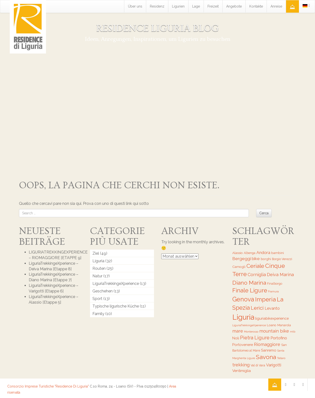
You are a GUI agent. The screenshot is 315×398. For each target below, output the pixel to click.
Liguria (98, 261)
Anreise (276, 6)
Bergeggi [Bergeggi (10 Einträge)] (241, 258)
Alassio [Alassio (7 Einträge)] (237, 253)
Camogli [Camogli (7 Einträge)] (238, 267)
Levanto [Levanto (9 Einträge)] (272, 308)
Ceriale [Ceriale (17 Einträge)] (255, 266)
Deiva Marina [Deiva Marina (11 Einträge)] (280, 274)
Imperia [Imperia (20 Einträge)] (265, 299)
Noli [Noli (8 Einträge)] (235, 338)
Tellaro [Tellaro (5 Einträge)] (281, 358)
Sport (97, 298)
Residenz (157, 6)
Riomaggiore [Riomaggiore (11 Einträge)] (267, 344)
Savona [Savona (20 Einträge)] (266, 357)
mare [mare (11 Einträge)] (237, 331)
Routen (99, 268)
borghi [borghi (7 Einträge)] (266, 259)
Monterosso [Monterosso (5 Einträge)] (251, 331)
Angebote (234, 6)
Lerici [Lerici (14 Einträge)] (257, 308)
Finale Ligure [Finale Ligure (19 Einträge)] (249, 290)
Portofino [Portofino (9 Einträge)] (278, 338)
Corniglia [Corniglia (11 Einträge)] (257, 274)
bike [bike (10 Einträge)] (256, 258)
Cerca (264, 213)
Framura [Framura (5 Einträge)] (273, 291)
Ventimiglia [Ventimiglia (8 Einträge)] (241, 371)
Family (98, 313)
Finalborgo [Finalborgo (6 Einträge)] (274, 283)
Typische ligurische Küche (115, 306)
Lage (196, 6)
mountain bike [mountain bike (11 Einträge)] (274, 331)
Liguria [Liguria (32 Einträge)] (243, 317)
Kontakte (256, 6)
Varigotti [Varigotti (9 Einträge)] (273, 365)
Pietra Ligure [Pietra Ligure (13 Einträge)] (255, 338)
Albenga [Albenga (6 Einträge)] (249, 253)
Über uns (135, 6)
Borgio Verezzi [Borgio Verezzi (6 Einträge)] (282, 259)
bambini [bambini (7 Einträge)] (277, 253)
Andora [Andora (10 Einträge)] (263, 252)
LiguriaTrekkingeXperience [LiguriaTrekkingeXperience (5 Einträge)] (249, 325)
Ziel (95, 253)
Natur (97, 276)
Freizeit (213, 6)
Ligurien (178, 6)
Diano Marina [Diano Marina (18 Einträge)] (249, 282)
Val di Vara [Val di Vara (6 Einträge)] (258, 365)
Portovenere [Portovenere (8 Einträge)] (242, 345)
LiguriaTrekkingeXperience (115, 283)
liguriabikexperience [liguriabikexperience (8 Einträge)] (272, 318)
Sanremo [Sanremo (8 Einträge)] (268, 350)
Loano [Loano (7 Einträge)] (271, 325)
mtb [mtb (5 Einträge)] (292, 331)
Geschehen (102, 291)
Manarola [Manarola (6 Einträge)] (284, 325)
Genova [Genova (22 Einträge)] (243, 299)
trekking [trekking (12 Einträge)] (241, 364)
